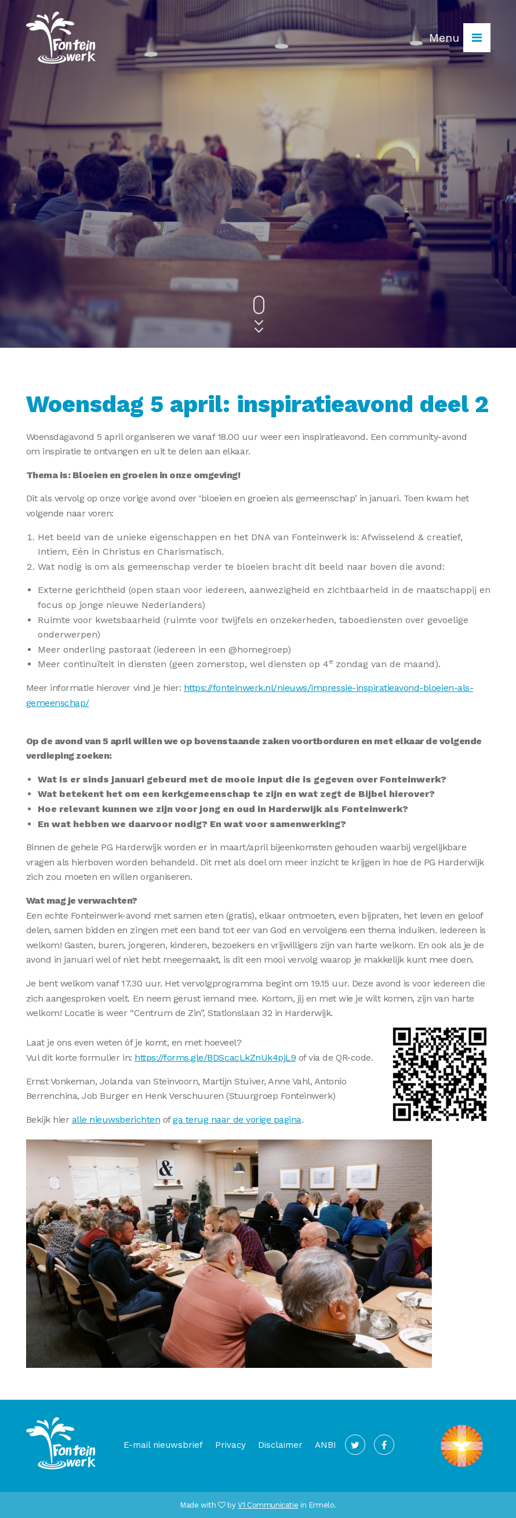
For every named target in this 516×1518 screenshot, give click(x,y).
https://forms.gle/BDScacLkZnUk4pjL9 (215, 1057)
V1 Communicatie (268, 1505)
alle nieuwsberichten (116, 1119)
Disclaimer (280, 1445)
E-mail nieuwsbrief (163, 1445)
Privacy (230, 1445)
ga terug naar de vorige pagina (237, 1119)
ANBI (325, 1445)
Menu (459, 38)
